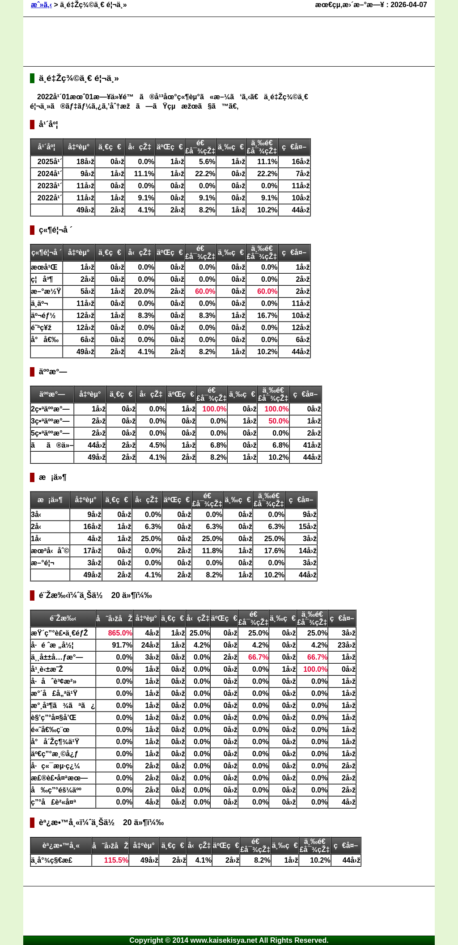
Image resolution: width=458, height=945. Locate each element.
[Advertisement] (193, 41)
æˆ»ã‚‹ (41, 4)
